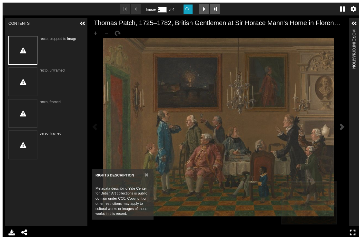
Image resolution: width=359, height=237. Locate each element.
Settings (353, 9)
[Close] (146, 174)
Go (188, 9)
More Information (354, 32)
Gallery (342, 9)
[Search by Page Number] (162, 9)
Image (151, 9)
